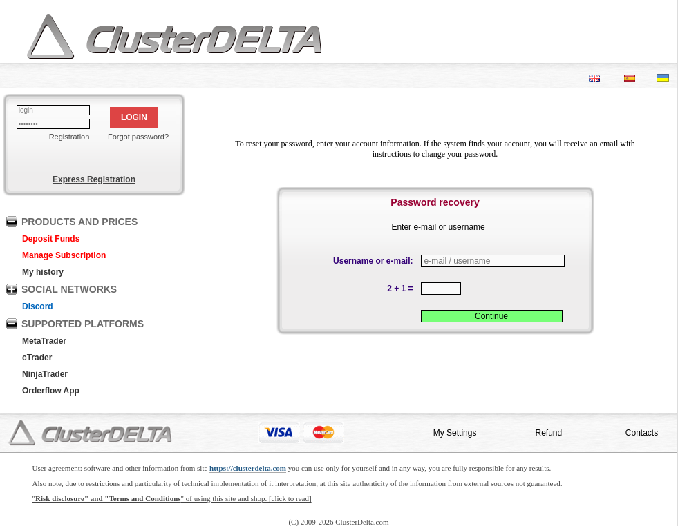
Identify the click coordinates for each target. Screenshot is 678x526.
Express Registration (94, 179)
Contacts (641, 433)
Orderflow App (50, 391)
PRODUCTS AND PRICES (79, 221)
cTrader (37, 357)
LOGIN (134, 117)
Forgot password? (138, 137)
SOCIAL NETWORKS (69, 289)
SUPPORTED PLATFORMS (82, 323)
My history (43, 272)
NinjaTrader (45, 374)
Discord (37, 306)
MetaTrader (44, 341)
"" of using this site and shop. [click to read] (172, 498)
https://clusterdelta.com (247, 468)
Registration (69, 137)
